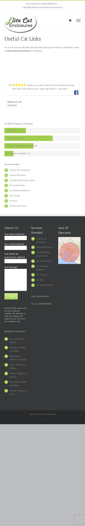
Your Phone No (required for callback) (15, 257)
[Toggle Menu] (78, 20)
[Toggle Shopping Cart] (70, 20)
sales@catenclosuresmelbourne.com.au (42, 7)
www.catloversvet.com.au (19, 50)
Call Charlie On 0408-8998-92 (41, 3)
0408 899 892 (45, 303)
